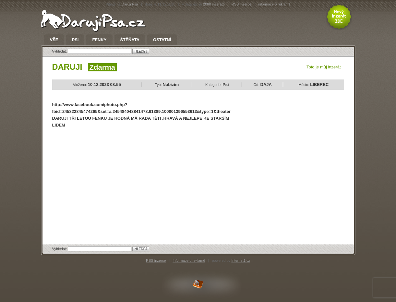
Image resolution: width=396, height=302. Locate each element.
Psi (75, 40)
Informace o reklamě (189, 260)
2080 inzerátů (214, 4)
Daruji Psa (130, 4)
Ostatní (162, 40)
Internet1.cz (240, 260)
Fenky (99, 40)
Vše (54, 40)
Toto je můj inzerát (323, 67)
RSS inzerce (241, 4)
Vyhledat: (60, 51)
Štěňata (129, 40)
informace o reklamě (274, 4)
